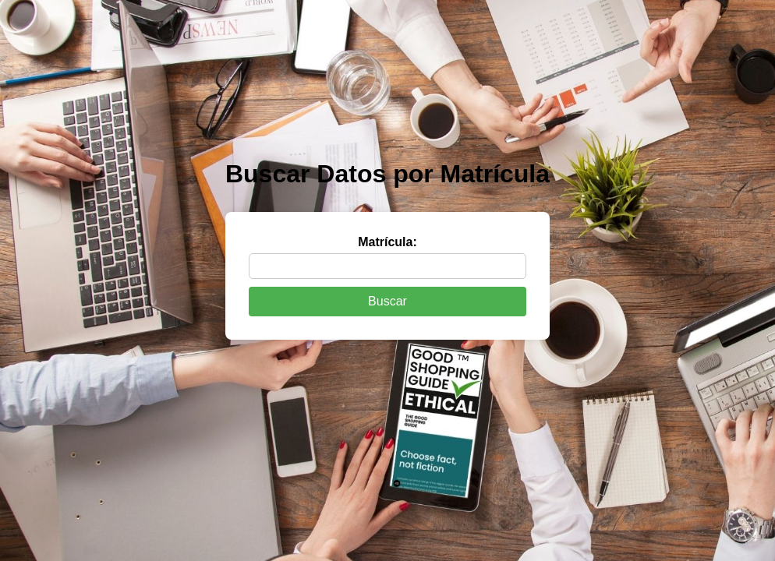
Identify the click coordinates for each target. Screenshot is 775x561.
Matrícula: (387, 242)
